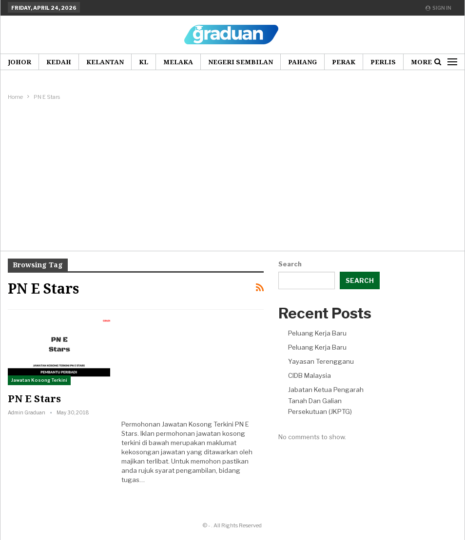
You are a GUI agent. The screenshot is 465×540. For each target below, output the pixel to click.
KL (143, 61)
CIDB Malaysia (309, 375)
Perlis (383, 61)
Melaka (178, 61)
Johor (19, 61)
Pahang (302, 61)
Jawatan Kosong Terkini (39, 380)
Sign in (438, 8)
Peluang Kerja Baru (317, 333)
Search (290, 264)
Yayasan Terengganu (321, 361)
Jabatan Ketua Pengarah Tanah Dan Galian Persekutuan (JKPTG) (326, 400)
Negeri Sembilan (240, 61)
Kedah (58, 61)
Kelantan (105, 61)
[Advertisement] (233, 175)
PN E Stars (34, 398)
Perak (343, 61)
